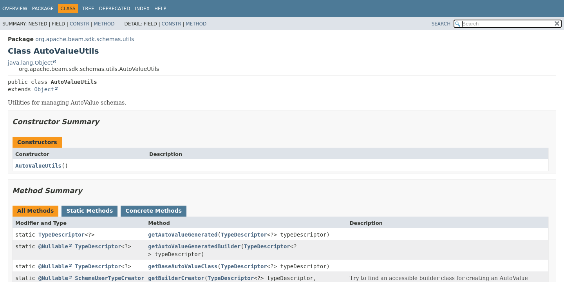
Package (43, 8)
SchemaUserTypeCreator (109, 278)
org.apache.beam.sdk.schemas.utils (84, 39)
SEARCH (441, 24)
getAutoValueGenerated (182, 234)
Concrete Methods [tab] (153, 211)
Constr (79, 24)
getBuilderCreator (176, 278)
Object (44, 89)
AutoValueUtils (38, 166)
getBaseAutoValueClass (182, 266)
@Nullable (53, 246)
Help (160, 8)
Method (104, 24)
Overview (14, 8)
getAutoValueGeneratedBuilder (194, 246)
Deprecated (114, 8)
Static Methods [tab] (89, 211)
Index (142, 8)
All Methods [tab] (35, 211)
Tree (88, 8)
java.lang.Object (30, 63)
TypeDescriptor (61, 234)
